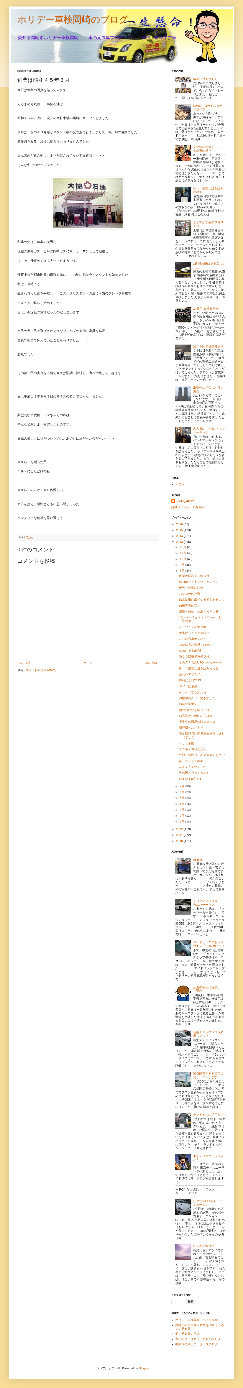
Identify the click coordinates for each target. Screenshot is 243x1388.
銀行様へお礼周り (191, 727)
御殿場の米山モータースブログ (196, 1344)
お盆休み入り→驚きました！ (198, 698)
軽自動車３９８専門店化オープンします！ (208, 1075)
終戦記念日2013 (190, 680)
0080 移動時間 (190, 650)
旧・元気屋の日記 (189, 1333)
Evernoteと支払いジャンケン (198, 581)
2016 (180, 524)
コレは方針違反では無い (195, 644)
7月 (182, 786)
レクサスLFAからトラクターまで (208, 1202)
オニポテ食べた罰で (192, 749)
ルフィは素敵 (188, 686)
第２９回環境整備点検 (208, 346)
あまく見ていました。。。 (197, 767)
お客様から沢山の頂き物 (195, 716)
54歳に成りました (205, 79)
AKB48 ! (198, 859)
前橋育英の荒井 (189, 605)
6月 (182, 792)
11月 (183, 553)
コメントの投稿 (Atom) (40, 670)
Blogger (144, 1368)
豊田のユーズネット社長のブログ (198, 1339)
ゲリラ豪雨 (186, 743)
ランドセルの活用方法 (208, 1114)
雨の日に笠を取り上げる (195, 710)
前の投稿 (151, 663)
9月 (182, 565)
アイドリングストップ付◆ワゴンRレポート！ (209, 944)
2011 (180, 835)
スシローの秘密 (189, 593)
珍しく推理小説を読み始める (198, 668)
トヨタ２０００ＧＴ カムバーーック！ (208, 902)
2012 (180, 829)
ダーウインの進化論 (192, 627)
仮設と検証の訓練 (191, 588)
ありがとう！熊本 (191, 761)
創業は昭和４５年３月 (194, 576)
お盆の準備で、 (189, 704)
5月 (182, 798)
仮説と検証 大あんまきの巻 (198, 611)
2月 (182, 815)
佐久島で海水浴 (203, 1246)
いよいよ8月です (190, 778)
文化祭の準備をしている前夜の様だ (208, 148)
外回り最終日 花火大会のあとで (202, 755)
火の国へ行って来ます (194, 772)
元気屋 (179, 484)
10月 (183, 559)
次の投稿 (24, 663)
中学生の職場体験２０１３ (197, 721)
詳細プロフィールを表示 (188, 507)
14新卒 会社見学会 (205, 308)
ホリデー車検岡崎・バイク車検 (196, 1320)
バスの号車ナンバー (192, 639)
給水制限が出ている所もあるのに (202, 599)
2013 (180, 542)
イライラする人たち (192, 692)
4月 (182, 804)
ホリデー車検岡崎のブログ (72, 19)
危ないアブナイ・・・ (194, 674)
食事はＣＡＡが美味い (194, 633)
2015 (180, 530)
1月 (182, 821)
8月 (182, 570)
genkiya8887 (185, 501)
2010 (180, 841)
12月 (183, 547)
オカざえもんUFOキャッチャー (200, 662)
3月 (182, 809)
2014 (180, 536)
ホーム (87, 663)
